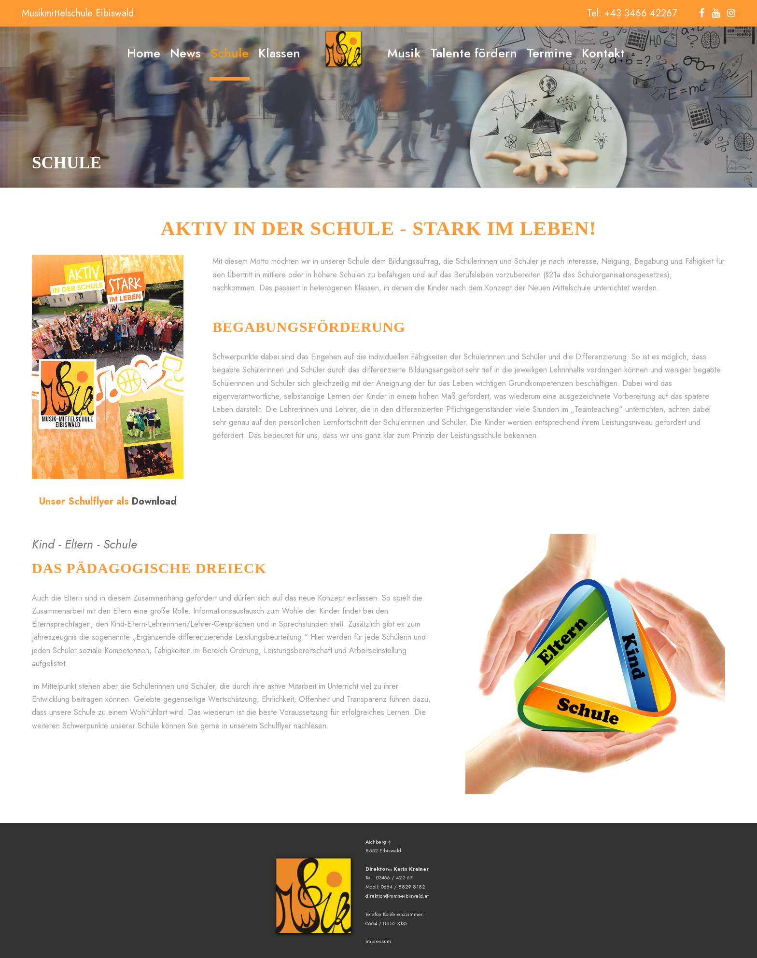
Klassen (279, 53)
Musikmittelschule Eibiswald (78, 13)
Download (154, 501)
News (185, 53)
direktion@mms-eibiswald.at (397, 896)
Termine (549, 53)
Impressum (378, 941)
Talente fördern (473, 53)
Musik (404, 53)
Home (143, 53)
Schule (229, 53)
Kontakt (603, 53)
